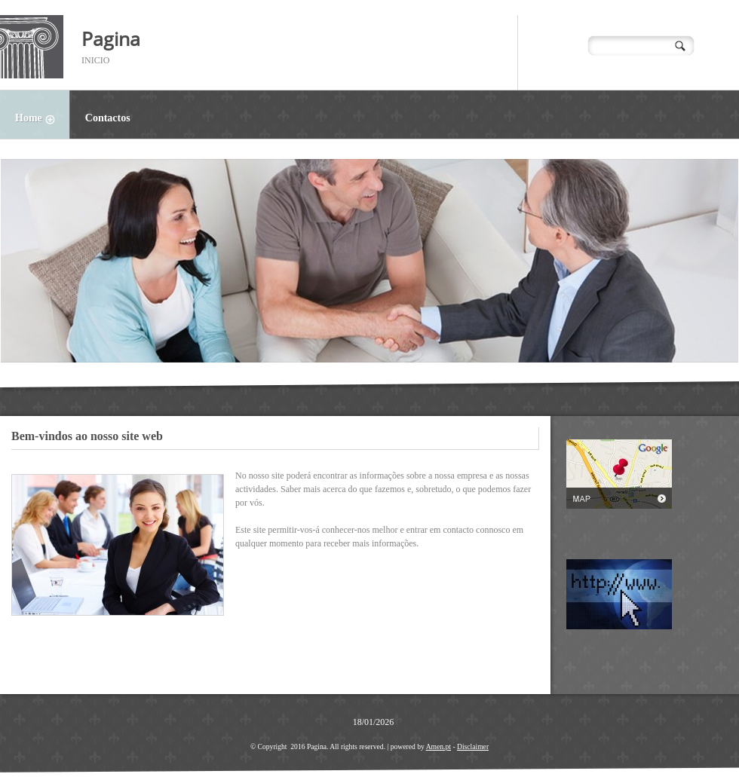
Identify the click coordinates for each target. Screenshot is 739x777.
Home (42, 120)
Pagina (110, 38)
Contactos (107, 118)
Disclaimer (473, 746)
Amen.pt (438, 746)
